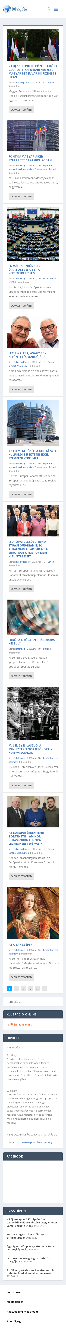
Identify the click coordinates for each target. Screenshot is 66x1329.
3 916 (38, 991)
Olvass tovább (21, 109)
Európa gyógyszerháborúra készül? (32, 642)
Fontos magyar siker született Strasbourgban (30, 158)
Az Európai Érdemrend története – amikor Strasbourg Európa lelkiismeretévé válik (26, 838)
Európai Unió (41, 169)
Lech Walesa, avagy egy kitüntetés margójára (27, 355)
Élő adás (19, 1024)
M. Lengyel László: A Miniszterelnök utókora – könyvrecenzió (30, 749)
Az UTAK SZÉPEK (20, 945)
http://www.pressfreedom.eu (33, 1142)
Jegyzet (12, 365)
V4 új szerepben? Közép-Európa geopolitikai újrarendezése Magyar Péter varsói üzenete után (33, 71)
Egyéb (51, 82)
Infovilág (20, 165)
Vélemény (22, 365)
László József (23, 82)
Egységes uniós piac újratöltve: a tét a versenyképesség (25, 269)
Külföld (52, 169)
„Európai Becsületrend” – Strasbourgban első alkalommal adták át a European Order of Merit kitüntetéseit (29, 549)
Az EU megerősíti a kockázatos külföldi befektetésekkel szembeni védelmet (34, 454)
